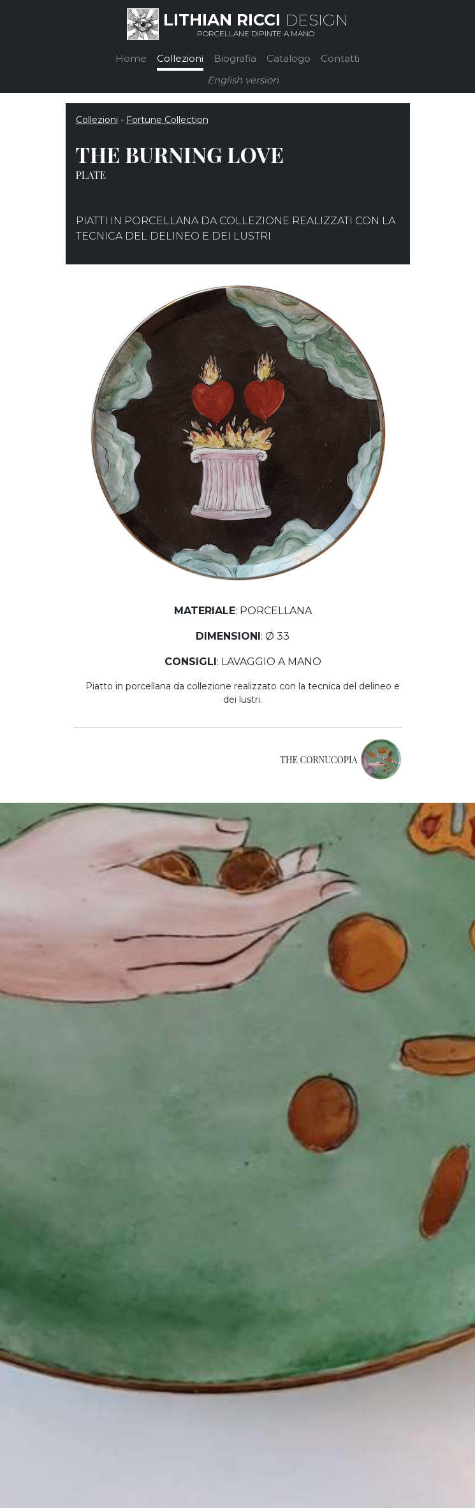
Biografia (235, 58)
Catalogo (289, 58)
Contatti (340, 58)
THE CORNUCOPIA (318, 760)
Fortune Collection (167, 120)
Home (131, 58)
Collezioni (180, 58)
